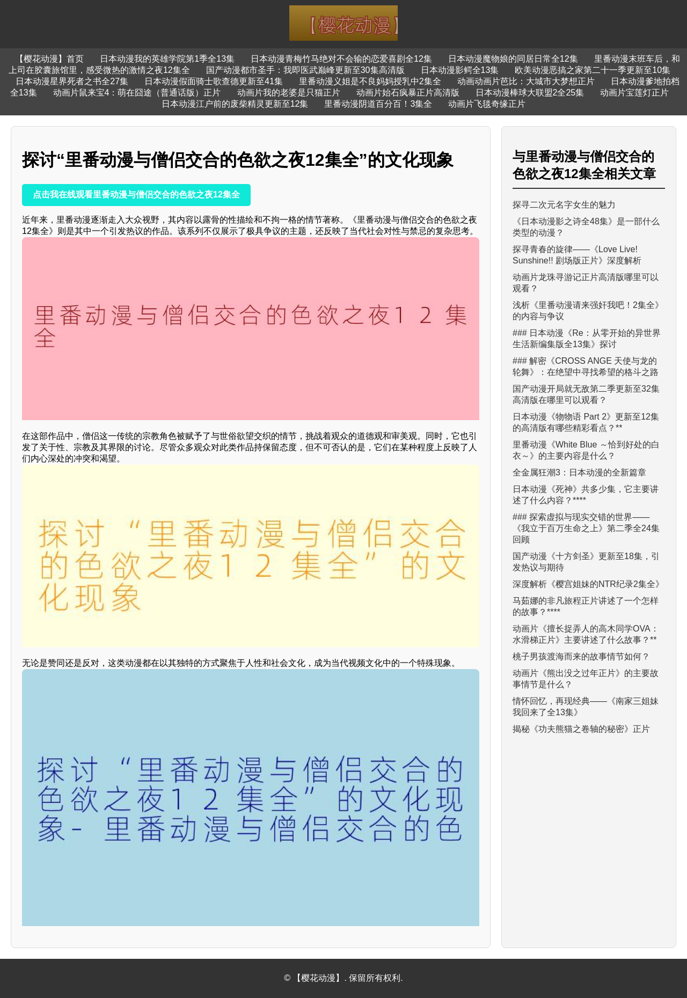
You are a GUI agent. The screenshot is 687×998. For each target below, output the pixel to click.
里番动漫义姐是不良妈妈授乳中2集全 (370, 81)
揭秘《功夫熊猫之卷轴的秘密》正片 (581, 728)
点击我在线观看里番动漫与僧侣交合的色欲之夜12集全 (136, 194)
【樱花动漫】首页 (49, 58)
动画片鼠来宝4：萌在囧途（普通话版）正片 (137, 92)
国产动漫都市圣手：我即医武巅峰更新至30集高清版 (305, 70)
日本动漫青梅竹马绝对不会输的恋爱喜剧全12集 (341, 58)
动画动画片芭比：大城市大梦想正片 (526, 81)
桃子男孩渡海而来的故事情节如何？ (581, 656)
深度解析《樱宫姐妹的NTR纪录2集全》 (588, 584)
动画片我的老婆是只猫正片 (288, 92)
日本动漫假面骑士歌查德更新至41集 (213, 81)
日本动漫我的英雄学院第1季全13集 (167, 58)
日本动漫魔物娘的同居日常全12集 (513, 58)
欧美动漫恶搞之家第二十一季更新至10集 (592, 70)
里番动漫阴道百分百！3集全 (378, 103)
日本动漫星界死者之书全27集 (72, 81)
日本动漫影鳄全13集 (460, 70)
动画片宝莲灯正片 (634, 92)
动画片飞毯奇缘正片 (486, 103)
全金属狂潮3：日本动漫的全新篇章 (579, 472)
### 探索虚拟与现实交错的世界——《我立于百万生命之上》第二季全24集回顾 (586, 528)
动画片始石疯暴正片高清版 (407, 92)
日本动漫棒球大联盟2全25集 (530, 92)
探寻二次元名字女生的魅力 (564, 204)
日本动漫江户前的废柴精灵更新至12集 (235, 103)
